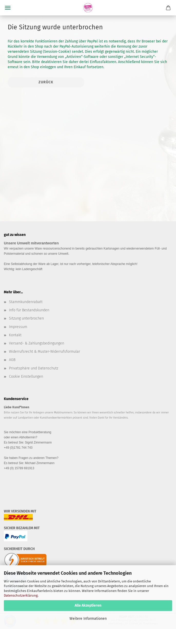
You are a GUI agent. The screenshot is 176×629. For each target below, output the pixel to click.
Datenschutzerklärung (21, 595)
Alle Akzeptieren (88, 605)
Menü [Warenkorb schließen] (8, 7)
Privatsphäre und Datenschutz (33, 368)
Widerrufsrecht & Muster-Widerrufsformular (44, 351)
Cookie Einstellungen (26, 376)
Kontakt (15, 335)
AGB (12, 360)
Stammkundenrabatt (26, 302)
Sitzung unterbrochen (26, 318)
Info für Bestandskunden (29, 310)
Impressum (18, 327)
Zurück (45, 82)
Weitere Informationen (88, 618)
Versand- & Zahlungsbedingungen (36, 343)
